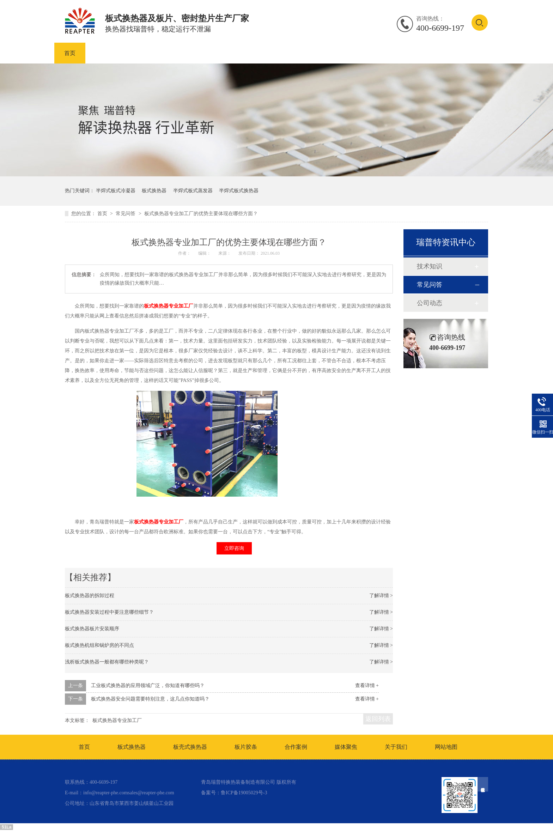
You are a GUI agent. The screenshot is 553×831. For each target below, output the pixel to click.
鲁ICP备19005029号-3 (244, 792)
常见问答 (126, 213)
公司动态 (429, 303)
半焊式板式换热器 (239, 190)
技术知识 (429, 266)
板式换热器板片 (259, 53)
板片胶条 (246, 747)
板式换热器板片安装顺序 (92, 628)
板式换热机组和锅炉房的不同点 (99, 645)
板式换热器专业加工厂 (168, 306)
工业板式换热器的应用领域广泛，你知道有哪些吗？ (148, 685)
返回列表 (378, 718)
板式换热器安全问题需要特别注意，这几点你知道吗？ (150, 699)
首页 (69, 53)
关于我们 (396, 747)
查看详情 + (367, 685)
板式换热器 (152, 53)
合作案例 (380, 53)
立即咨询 (234, 548)
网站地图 (446, 747)
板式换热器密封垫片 (323, 53)
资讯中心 (422, 53)
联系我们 (465, 53)
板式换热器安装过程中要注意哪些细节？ (109, 612)
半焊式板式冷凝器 (115, 190)
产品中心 (106, 53)
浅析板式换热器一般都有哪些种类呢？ (107, 662)
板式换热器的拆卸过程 (89, 595)
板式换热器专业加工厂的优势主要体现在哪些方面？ (201, 213)
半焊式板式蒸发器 (193, 190)
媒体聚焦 (346, 747)
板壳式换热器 (202, 53)
